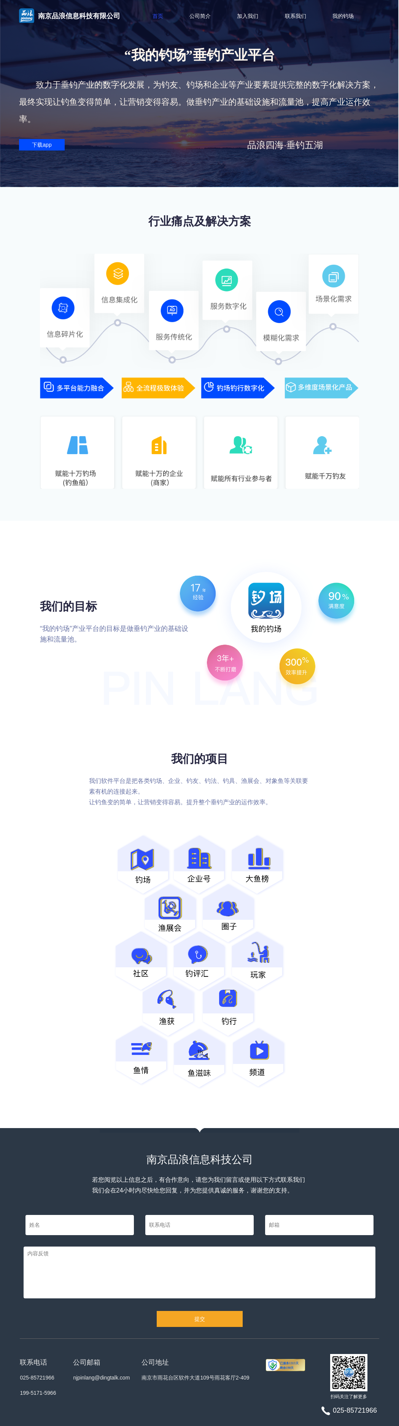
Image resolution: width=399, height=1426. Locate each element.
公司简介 (200, 16)
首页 (158, 16)
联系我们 (295, 16)
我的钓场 (343, 16)
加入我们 (247, 16)
